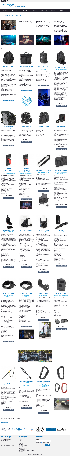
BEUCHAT (21, 444)
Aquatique (31, 450)
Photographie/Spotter (24, 450)
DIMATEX (21, 446)
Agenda (34, 10)
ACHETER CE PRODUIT (43, 85)
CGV (35, 454)
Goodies (53, 10)
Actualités (25, 10)
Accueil (5, 10)
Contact (62, 10)
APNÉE (20, 440)
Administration (39, 454)
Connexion (66, 1)
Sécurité (27, 448)
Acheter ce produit (8, 100)
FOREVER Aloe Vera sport (24, 451)
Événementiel (22, 449)
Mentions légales (31, 454)
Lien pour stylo (4, 387)
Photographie (22, 442)
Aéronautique (22, 448)
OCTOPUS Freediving (23, 445)
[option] (7, 429)
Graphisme (21, 443)
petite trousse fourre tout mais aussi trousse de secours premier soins (8, 260)
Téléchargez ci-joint (23, 21)
